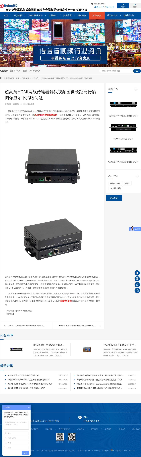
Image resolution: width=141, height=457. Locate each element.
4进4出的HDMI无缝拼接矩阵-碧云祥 (123, 116)
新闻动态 (96, 15)
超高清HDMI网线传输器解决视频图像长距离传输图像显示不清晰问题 (66, 78)
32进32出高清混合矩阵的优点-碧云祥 (23, 375)
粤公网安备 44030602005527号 (122, 451)
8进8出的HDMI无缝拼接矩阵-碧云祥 (123, 162)
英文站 (135, 6)
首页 (6, 15)
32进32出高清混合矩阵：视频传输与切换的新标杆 (28, 380)
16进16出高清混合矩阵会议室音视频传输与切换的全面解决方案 (100, 388)
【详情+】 (58, 355)
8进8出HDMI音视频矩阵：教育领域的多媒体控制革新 (30, 384)
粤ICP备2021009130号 (92, 451)
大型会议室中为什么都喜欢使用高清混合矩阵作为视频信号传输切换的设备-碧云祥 (30, 325)
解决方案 (67, 15)
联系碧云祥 (129, 15)
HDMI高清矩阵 (35, 71)
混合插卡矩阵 (15, 71)
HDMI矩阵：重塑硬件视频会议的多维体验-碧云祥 (50, 345)
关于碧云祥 (112, 15)
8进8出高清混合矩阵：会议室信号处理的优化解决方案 (99, 380)
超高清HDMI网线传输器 (24, 311)
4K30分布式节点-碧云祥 (123, 139)
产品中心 (53, 15)
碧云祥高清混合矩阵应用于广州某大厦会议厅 (120, 345)
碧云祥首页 (34, 429)
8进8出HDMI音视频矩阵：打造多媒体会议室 (26, 388)
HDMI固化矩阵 (36, 15)
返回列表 (114, 198)
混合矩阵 (18, 15)
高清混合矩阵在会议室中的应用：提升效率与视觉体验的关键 (100, 375)
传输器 (24, 71)
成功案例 (82, 15)
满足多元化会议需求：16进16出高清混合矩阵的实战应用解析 (100, 384)
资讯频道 (25, 78)
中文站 (123, 6)
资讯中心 (35, 78)
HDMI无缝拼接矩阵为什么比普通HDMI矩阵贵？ (81, 325)
